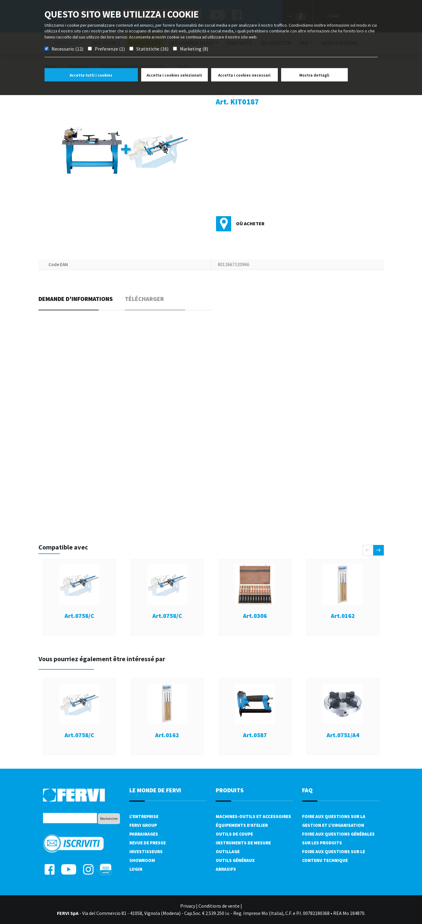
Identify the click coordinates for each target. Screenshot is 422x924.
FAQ (307, 790)
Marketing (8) (194, 49)
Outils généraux (235, 860)
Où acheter (250, 223)
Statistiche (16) (152, 49)
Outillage (228, 851)
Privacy (187, 906)
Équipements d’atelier (242, 825)
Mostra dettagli (314, 75)
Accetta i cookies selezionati (174, 75)
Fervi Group (143, 825)
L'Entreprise (143, 816)
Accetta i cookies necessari (244, 75)
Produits (230, 790)
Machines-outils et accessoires (253, 816)
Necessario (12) (67, 49)
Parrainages (143, 834)
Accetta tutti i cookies (91, 75)
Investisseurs (146, 851)
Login (135, 869)
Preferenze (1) (110, 49)
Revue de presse (147, 843)
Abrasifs (226, 869)
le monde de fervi (155, 790)
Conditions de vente (219, 906)
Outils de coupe (234, 834)
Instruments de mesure (243, 843)
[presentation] (368, 550)
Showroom (142, 860)
